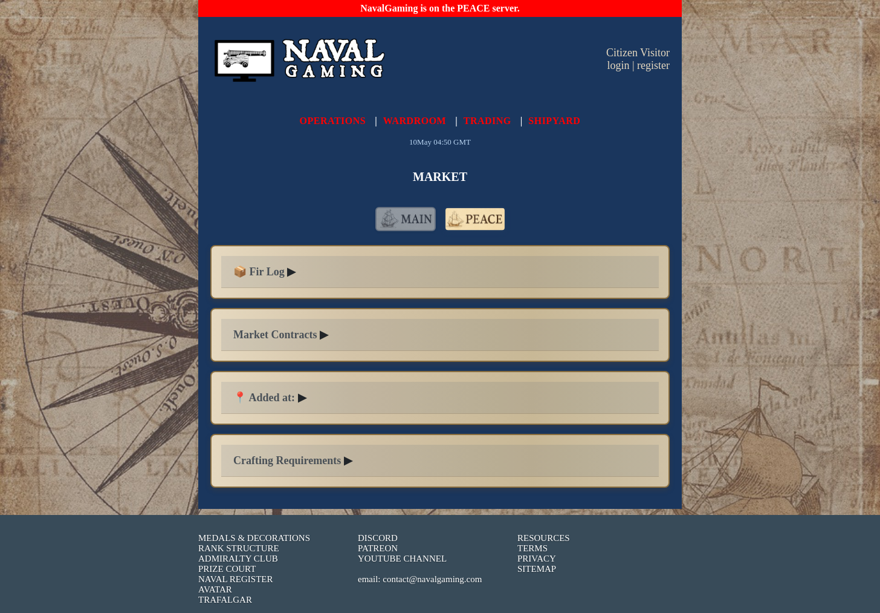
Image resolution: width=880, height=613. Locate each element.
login (618, 65)
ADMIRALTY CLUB (238, 558)
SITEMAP (536, 569)
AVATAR (215, 589)
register (653, 65)
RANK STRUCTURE (238, 548)
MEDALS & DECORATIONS (254, 538)
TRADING (487, 121)
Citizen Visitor (638, 53)
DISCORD (378, 538)
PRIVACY (536, 558)
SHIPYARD (554, 121)
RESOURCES (543, 538)
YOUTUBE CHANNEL (402, 558)
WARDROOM (414, 121)
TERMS (532, 548)
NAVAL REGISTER (235, 579)
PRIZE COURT (227, 569)
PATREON (378, 548)
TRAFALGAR (225, 600)
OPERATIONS (333, 121)
